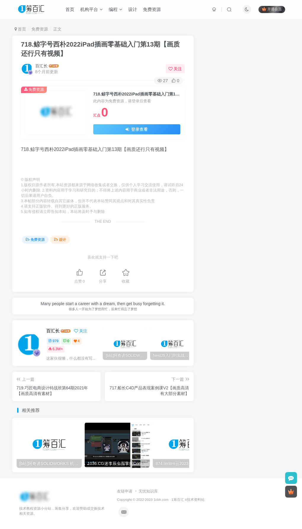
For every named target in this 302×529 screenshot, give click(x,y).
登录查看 (137, 129)
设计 (133, 9)
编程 (116, 9)
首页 (70, 9)
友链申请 (124, 491)
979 (53, 341)
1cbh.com (161, 499)
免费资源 (153, 9)
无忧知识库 (148, 491)
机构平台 (92, 9)
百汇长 (41, 65)
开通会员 (270, 9)
